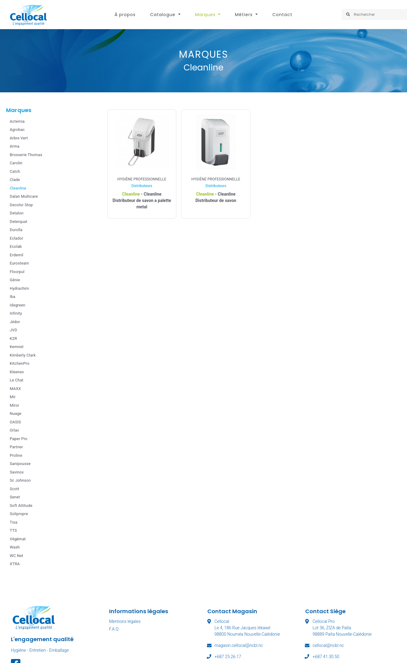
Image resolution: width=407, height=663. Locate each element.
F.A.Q (114, 629)
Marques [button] (206, 15)
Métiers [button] (244, 15)
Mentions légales (125, 621)
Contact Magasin (232, 611)
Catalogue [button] (163, 15)
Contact (282, 15)
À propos (125, 15)
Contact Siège (325, 611)
